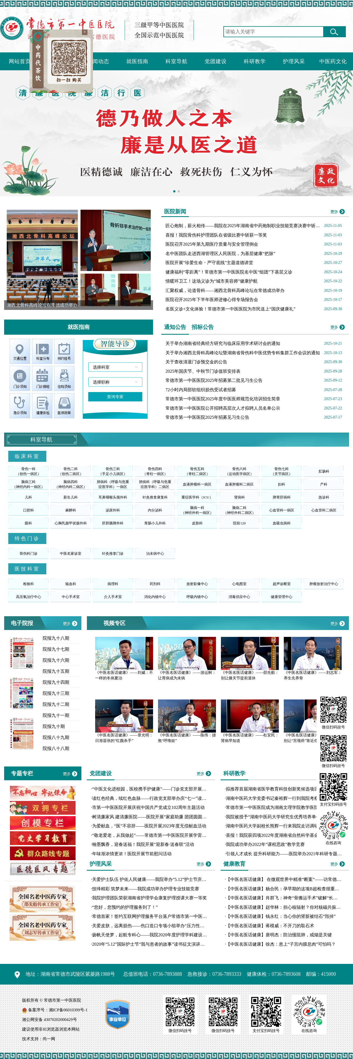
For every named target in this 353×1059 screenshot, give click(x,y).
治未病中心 (155, 553)
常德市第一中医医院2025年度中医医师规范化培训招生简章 (222, 398)
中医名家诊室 (70, 553)
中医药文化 (333, 61)
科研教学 (255, 61)
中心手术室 (71, 597)
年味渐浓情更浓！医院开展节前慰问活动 (132, 853)
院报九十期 (54, 726)
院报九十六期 (56, 660)
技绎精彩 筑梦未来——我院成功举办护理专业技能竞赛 (145, 888)
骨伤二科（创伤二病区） (70, 471)
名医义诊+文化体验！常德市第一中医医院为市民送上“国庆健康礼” (230, 309)
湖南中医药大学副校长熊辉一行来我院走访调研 (272, 826)
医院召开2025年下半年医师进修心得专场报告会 (211, 299)
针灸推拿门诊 (113, 553)
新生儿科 (70, 497)
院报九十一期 (56, 715)
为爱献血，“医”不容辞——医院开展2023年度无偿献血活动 (149, 826)
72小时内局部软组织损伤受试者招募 (200, 389)
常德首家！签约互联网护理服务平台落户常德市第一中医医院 (151, 916)
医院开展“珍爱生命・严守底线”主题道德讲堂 (209, 262)
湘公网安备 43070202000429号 (49, 1019)
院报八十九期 (56, 737)
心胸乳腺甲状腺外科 (71, 523)
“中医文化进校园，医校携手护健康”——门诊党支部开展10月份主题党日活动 (167, 789)
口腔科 (28, 510)
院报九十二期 (56, 704)
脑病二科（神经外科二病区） (239, 510)
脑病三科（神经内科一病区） (28, 484)
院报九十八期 (56, 638)
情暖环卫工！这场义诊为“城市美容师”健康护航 (211, 281)
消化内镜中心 (155, 597)
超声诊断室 (282, 584)
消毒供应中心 (239, 597)
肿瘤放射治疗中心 (323, 584)
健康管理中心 (281, 597)
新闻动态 (98, 61)
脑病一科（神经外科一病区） (197, 510)
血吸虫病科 (282, 523)
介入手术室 (113, 597)
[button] (146, 258)
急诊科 (324, 497)
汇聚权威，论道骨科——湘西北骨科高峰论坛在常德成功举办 (225, 290)
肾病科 (239, 497)
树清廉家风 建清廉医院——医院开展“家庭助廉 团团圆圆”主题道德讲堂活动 (165, 816)
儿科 (28, 497)
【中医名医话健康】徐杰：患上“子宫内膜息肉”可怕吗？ (281, 944)
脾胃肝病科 (282, 497)
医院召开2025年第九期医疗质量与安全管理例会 (211, 244)
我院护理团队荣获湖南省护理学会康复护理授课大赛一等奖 (149, 898)
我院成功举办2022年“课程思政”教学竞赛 (265, 844)
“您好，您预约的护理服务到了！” (125, 907)
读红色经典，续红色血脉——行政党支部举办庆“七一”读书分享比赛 (158, 798)
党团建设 (216, 61)
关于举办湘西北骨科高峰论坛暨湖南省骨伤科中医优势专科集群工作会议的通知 (242, 352)
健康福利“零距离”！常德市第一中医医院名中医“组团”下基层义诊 (228, 272)
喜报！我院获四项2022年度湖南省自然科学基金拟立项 (279, 835)
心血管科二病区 (323, 510)
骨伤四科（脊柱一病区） (155, 471)
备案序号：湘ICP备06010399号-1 (58, 1010)
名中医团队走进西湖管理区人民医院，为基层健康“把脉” (220, 253)
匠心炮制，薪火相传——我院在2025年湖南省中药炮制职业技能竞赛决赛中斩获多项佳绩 (251, 225)
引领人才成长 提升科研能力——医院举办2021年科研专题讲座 (286, 853)
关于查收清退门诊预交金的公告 (196, 362)
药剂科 (155, 584)
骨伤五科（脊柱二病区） (197, 471)
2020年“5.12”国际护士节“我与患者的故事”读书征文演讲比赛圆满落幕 (159, 944)
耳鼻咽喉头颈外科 (112, 497)
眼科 (28, 523)
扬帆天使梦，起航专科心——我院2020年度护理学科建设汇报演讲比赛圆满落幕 (169, 934)
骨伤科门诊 (29, 553)
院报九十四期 (56, 682)
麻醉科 (70, 510)
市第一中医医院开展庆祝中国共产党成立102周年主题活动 (148, 807)
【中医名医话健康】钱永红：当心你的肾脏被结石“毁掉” (281, 916)
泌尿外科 (113, 510)
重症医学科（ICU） (197, 497)
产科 (323, 484)
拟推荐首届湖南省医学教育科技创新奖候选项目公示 (276, 789)
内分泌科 (155, 510)
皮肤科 (197, 523)
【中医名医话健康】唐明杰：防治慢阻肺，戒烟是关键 (279, 934)
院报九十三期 (56, 693)
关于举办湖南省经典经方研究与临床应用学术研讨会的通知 (222, 343)
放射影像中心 (197, 584)
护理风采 (294, 61)
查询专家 (115, 396)
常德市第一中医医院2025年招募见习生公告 (207, 417)
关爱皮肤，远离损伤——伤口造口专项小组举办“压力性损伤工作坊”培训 (162, 925)
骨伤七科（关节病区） (281, 471)
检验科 (28, 584)
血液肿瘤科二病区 (239, 484)
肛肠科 (324, 471)
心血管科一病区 (281, 510)
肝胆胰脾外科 (113, 523)
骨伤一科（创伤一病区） (28, 471)
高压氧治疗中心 (28, 597)
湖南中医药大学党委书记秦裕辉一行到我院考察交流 (276, 798)
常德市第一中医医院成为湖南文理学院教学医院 (272, 807)
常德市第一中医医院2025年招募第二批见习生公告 (214, 380)
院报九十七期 (56, 649)
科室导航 (176, 61)
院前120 (239, 523)
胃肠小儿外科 (155, 523)
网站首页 (20, 61)
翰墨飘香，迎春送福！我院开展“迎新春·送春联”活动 (143, 844)
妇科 (281, 484)
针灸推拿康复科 (155, 497)
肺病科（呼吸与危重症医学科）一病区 (113, 484)
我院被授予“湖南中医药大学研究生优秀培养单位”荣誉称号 (283, 816)
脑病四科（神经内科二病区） (71, 484)
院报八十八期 (56, 748)
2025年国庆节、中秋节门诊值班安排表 (202, 371)
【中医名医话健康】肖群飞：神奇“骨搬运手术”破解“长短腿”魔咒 (289, 898)
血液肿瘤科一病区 (197, 484)
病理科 (113, 584)
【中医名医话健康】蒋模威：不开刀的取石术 (270, 925)
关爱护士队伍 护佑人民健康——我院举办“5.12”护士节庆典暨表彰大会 (160, 879)
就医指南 (137, 61)
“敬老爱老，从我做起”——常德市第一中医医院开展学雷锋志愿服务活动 (162, 835)
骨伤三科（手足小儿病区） (112, 471)
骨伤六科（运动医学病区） (239, 471)
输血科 (70, 584)
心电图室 (239, 584)
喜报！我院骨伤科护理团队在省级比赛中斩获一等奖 (216, 235)
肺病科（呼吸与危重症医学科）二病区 (155, 484)
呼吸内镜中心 (197, 597)
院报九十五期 (56, 671)
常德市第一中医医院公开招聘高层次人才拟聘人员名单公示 (222, 408)
